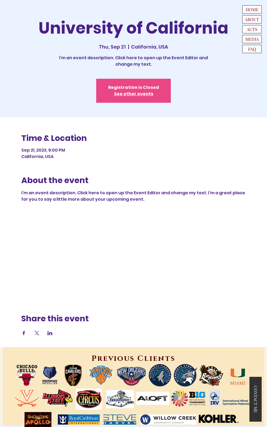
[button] (255, 399)
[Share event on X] (36, 333)
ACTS (252, 29)
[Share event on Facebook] (23, 333)
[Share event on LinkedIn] (49, 333)
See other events (133, 94)
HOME (252, 9)
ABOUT (252, 19)
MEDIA (252, 39)
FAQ (252, 49)
